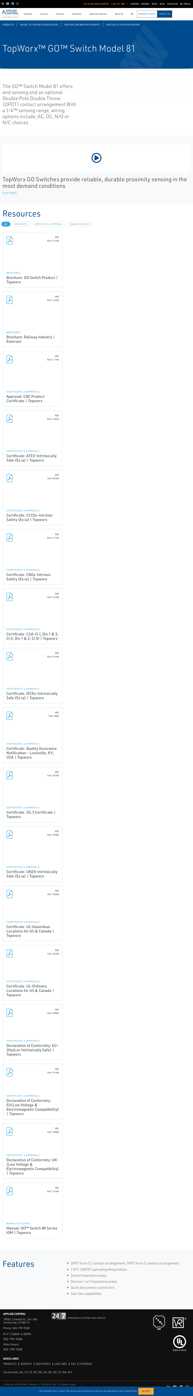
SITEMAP (63, 1384)
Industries (43, 1363)
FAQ (73, 1363)
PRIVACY (34, 1384)
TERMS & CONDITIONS (15, 1384)
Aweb (73, 1384)
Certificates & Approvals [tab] (48, 224)
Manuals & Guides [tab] (80, 224)
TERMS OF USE (48, 1384)
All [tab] (6, 224)
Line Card (60, 1363)
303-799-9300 (21, 1328)
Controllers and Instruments (82, 24)
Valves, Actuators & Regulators (39, 24)
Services (26, 1363)
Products (8, 24)
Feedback (85, 1363)
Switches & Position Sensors (123, 24)
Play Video (9, 193)
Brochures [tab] (21, 224)
